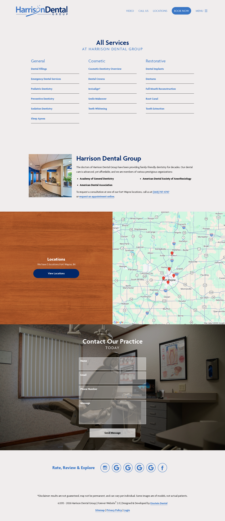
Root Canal (152, 98)
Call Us (143, 10)
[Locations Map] (169, 267)
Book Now (181, 11)
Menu (202, 11)
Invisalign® (94, 88)
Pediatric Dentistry (41, 88)
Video (130, 10)
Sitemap (100, 510)
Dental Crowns (96, 79)
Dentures (151, 79)
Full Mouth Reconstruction (161, 88)
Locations (160, 10)
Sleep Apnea (38, 118)
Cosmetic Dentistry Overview (105, 68)
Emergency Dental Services (46, 79)
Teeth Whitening (97, 108)
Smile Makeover (97, 98)
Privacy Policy (114, 510)
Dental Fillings (39, 68)
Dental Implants (155, 68)
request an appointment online (96, 196)
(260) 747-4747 (161, 192)
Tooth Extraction (155, 108)
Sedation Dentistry (41, 108)
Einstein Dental (158, 503)
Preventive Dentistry (42, 98)
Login (127, 510)
